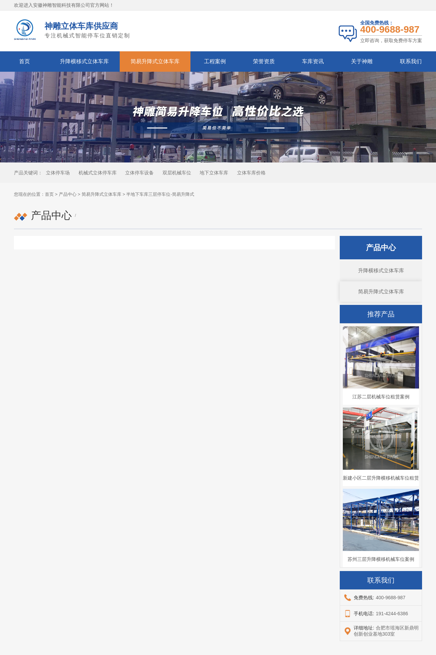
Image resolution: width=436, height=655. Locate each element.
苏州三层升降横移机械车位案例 (381, 559)
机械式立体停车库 (98, 172)
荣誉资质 (264, 61)
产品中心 (68, 194)
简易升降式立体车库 (155, 61)
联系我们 (411, 61)
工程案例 (215, 61)
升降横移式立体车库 (84, 61)
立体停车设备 (139, 172)
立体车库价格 (251, 172)
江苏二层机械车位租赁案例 (380, 396)
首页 (24, 61)
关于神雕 (362, 61)
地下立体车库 (214, 172)
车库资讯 (313, 61)
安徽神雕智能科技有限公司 (61, 5)
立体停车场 (58, 172)
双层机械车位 (177, 172)
